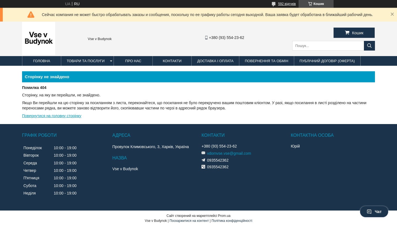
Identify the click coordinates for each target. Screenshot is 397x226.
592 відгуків (287, 4)
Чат (374, 211)
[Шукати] (369, 46)
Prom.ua (224, 216)
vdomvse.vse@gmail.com (229, 153)
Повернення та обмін (266, 61)
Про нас (133, 61)
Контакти (172, 61)
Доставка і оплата (215, 61)
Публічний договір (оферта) (327, 61)
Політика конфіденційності (231, 221)
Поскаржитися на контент (189, 221)
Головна (41, 61)
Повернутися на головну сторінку (51, 116)
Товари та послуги (85, 61)
